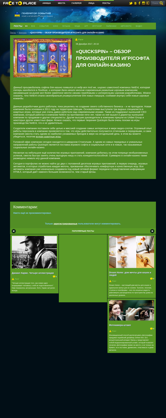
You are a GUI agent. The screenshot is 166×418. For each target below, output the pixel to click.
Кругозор (97, 26)
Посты (106, 3)
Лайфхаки (111, 26)
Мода (77, 26)
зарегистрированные (65, 223)
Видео (139, 26)
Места (61, 3)
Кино (55, 26)
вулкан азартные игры (48, 136)
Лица (91, 3)
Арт (86, 26)
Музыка (66, 26)
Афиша (46, 3)
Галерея (77, 3)
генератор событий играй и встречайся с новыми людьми (33, 14)
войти (148, 3)
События (43, 26)
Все (33, 26)
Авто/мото (126, 26)
